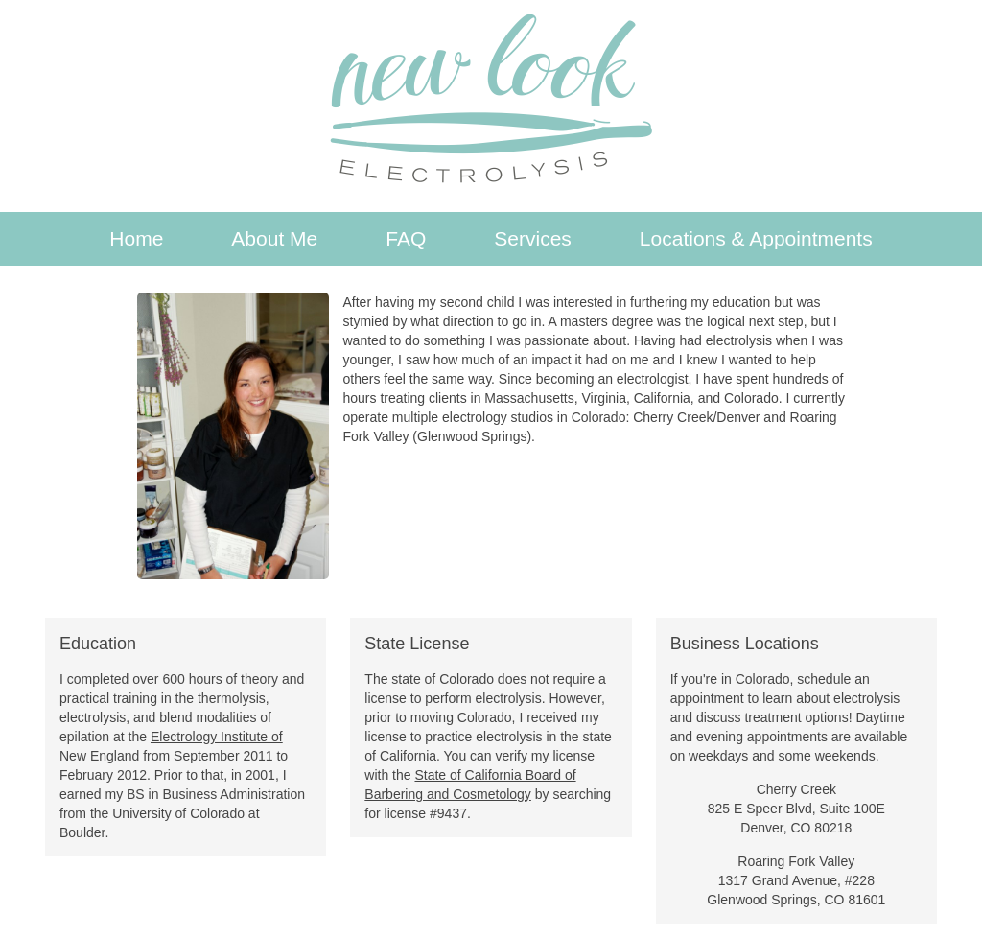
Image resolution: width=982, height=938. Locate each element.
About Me (274, 238)
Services (533, 238)
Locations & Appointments (756, 238)
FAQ (406, 238)
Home (136, 238)
